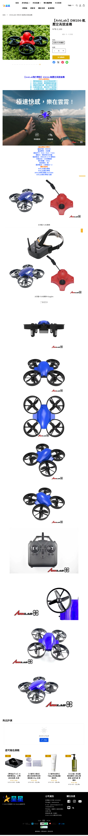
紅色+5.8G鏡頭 (59, 43)
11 (29, 65)
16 (38, 65)
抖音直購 (37, 3)
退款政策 (50, 832)
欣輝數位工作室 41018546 (53, 801)
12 (31, 65)
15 (36, 65)
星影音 (32, 9)
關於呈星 (41, 9)
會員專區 (51, 9)
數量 (53, 48)
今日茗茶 (58, 3)
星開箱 (24, 9)
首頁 (17, 3)
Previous (5, 44)
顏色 (53, 41)
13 (33, 65)
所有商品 (26, 3)
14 (34, 65)
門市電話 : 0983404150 (52, 803)
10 (27, 65)
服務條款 (37, 832)
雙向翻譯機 (48, 3)
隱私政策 (44, 832)
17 (39, 65)
